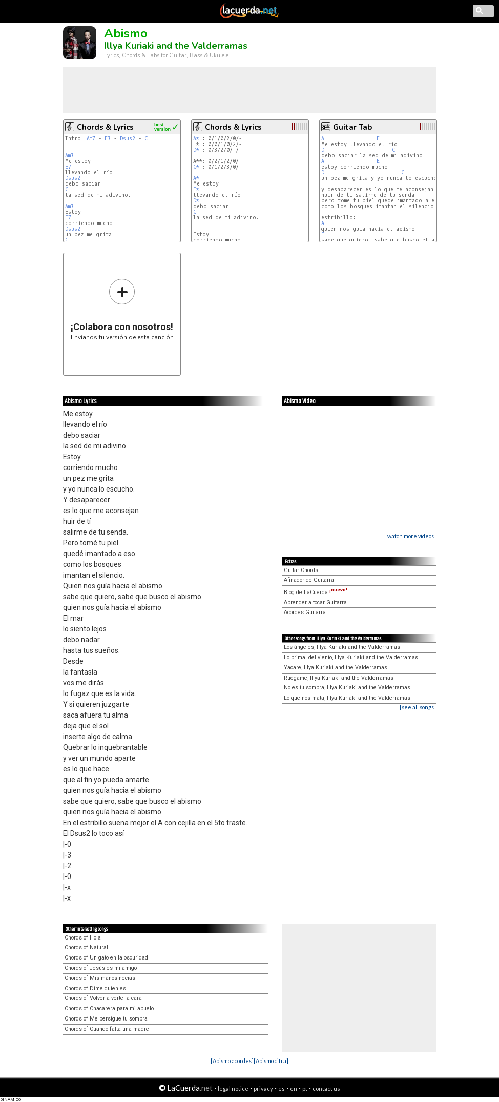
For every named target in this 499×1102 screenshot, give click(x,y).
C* (196, 167)
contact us (326, 1088)
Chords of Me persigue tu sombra (106, 1018)
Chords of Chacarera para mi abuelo (109, 1008)
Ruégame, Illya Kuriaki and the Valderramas (338, 678)
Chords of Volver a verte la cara (103, 998)
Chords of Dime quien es (95, 988)
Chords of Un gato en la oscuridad (106, 957)
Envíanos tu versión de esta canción (122, 309)
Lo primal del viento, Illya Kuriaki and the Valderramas (351, 657)
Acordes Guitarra (305, 612)
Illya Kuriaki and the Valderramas (175, 45)
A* (196, 138)
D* (196, 150)
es (281, 1088)
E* (196, 189)
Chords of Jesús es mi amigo (101, 968)
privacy (263, 1088)
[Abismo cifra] (271, 1060)
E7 (108, 138)
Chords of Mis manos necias (100, 978)
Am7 (91, 138)
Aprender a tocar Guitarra (315, 602)
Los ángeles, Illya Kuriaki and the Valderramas (342, 647)
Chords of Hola (83, 937)
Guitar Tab (352, 127)
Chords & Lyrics (105, 127)
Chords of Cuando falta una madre (107, 1029)
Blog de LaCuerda (315, 592)
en (293, 1088)
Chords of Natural (86, 947)
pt (304, 1088)
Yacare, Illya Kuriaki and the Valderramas (335, 667)
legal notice (233, 1088)
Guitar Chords (301, 570)
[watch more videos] (410, 536)
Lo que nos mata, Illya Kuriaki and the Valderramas (347, 698)
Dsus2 (127, 138)
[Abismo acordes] (232, 1060)
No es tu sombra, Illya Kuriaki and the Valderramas (347, 687)
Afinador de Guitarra (309, 580)
